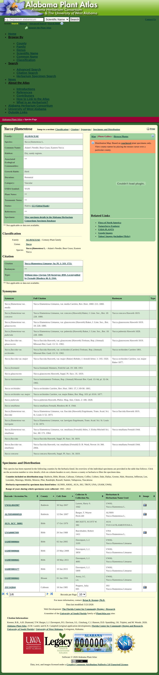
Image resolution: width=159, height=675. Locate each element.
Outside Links (18, 112)
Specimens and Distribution (106, 129)
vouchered (126, 143)
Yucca (28, 244)
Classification (26, 60)
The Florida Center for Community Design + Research (88, 609)
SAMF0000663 (12, 578)
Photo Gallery (105, 136)
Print (152, 128)
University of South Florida (73, 613)
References (24, 92)
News (12, 79)
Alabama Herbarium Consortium (30, 105)
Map (93, 136)
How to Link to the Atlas (33, 99)
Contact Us (150, 19)
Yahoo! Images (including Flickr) (114, 236)
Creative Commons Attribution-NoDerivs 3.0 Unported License (97, 664)
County (21, 43)
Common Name (27, 56)
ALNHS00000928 (13, 514)
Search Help (54, 23)
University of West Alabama (27, 109)
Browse (23, 23)
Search (15, 23)
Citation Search (27, 73)
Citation (75, 129)
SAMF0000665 (12, 560)
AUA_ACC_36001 (14, 523)
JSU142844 (10, 587)
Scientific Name (27, 53)
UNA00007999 (12, 532)
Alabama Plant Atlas (12, 119)
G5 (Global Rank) (40, 205)
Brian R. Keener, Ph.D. (94, 600)
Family (21, 46)
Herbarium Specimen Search (36, 76)
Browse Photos (121, 136)
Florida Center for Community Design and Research (117, 626)
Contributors (25, 95)
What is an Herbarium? (32, 102)
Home (12, 33)
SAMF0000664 (12, 541)
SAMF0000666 (12, 550)
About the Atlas (19, 82)
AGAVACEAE (32, 136)
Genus (21, 50)
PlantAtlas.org (103, 613)
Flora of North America (109, 222)
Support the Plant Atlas (39, 27)
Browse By (15, 37)
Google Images (105, 233)
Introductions (26, 89)
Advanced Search (37, 23)
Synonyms (86, 129)
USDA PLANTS (106, 229)
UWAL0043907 (12, 505)
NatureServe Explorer (109, 226)
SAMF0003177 (12, 569)
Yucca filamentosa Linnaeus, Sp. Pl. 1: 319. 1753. (48, 263)
